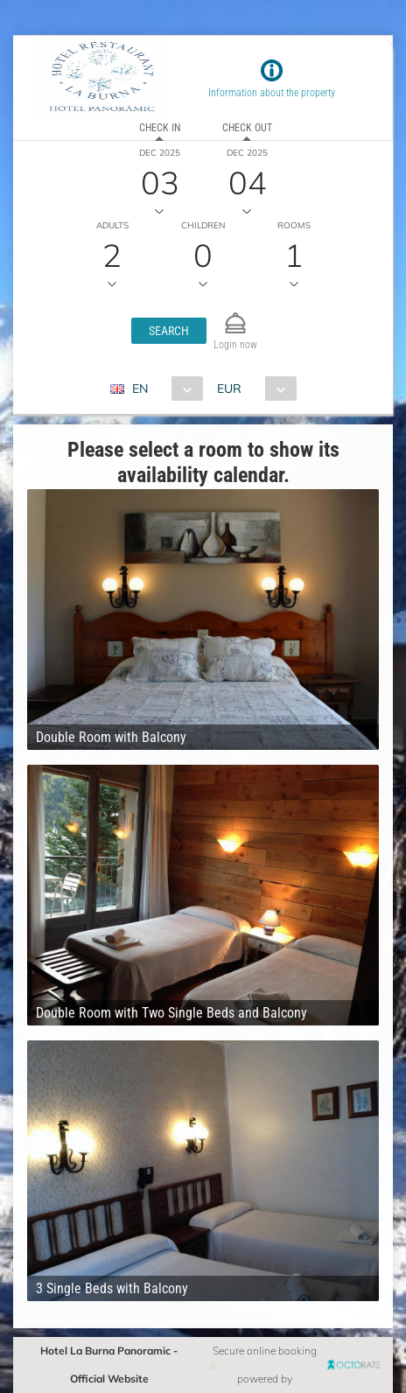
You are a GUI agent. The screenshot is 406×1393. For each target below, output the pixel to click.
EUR (229, 388)
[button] (168, 331)
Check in (159, 127)
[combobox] (163, 388)
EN (140, 388)
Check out (247, 127)
